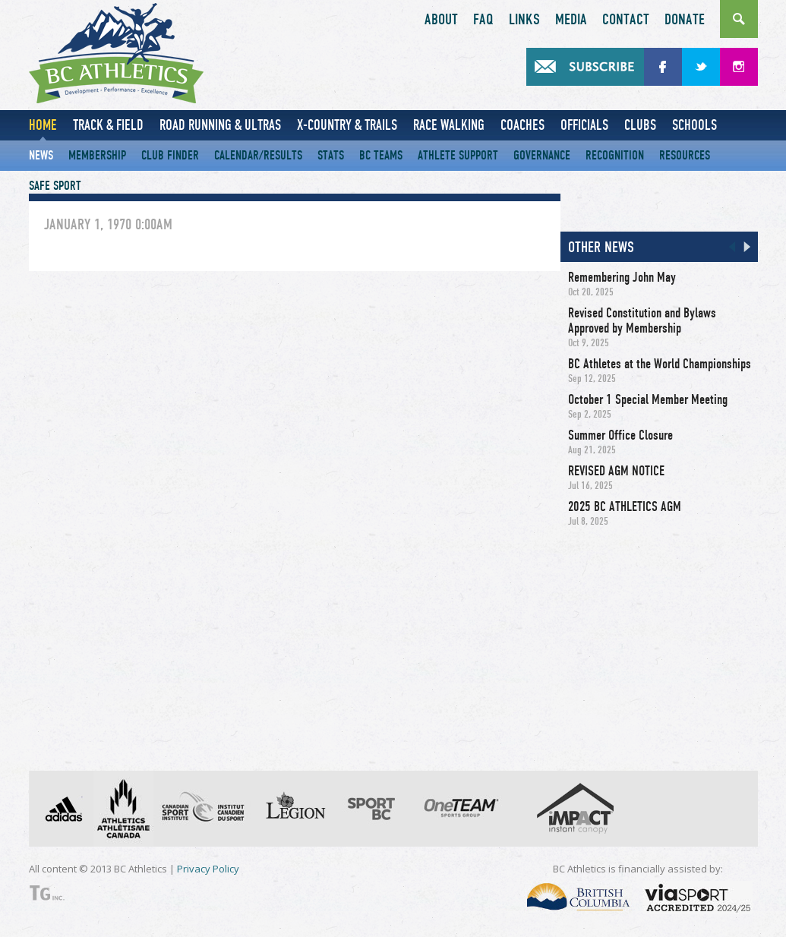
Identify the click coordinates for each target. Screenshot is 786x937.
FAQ (483, 19)
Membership (97, 155)
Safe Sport (55, 185)
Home (43, 125)
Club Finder (170, 155)
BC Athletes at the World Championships (659, 363)
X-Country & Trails (347, 125)
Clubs (640, 125)
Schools (694, 125)
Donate (684, 19)
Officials (584, 125)
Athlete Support (458, 155)
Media (571, 19)
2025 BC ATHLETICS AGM (624, 506)
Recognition (615, 155)
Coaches (522, 125)
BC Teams (380, 155)
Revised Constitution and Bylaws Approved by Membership (642, 320)
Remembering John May (622, 277)
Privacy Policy (208, 868)
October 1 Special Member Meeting (648, 399)
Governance (541, 155)
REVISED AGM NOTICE (616, 470)
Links (524, 19)
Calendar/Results (258, 155)
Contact (625, 19)
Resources (684, 155)
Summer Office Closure (620, 435)
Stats (330, 155)
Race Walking (449, 125)
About (441, 19)
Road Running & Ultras (220, 125)
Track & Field (108, 125)
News (41, 155)
